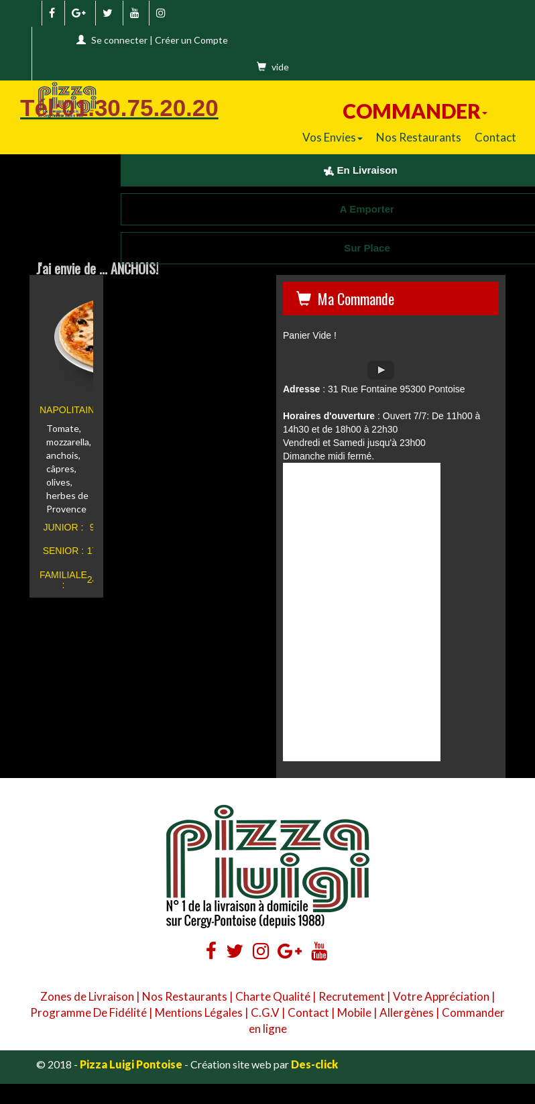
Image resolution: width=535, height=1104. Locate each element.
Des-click (314, 1064)
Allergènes (406, 1012)
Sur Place (360, 248)
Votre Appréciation (441, 996)
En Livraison (360, 170)
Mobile (354, 1012)
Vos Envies (332, 137)
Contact (495, 137)
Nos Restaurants (418, 137)
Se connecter (119, 40)
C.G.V (265, 1012)
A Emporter (360, 209)
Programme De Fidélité (88, 1012)
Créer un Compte (191, 40)
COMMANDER (415, 111)
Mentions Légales (199, 1012)
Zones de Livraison (87, 996)
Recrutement (351, 996)
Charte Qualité (272, 996)
